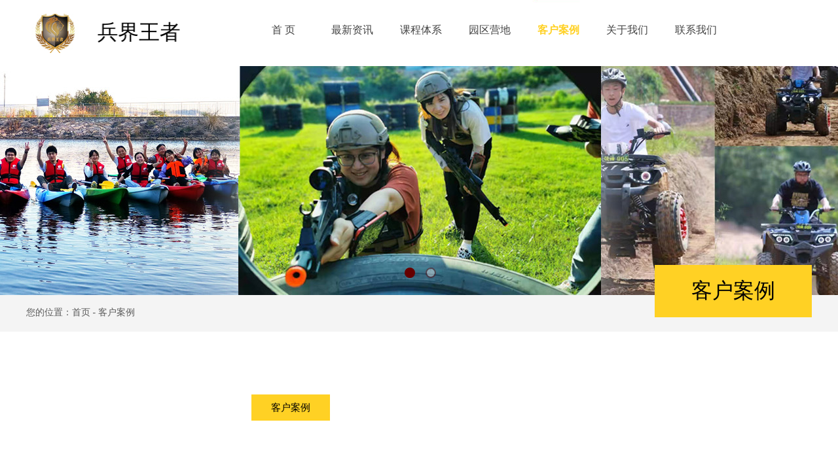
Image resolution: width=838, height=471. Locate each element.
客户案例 (290, 407)
